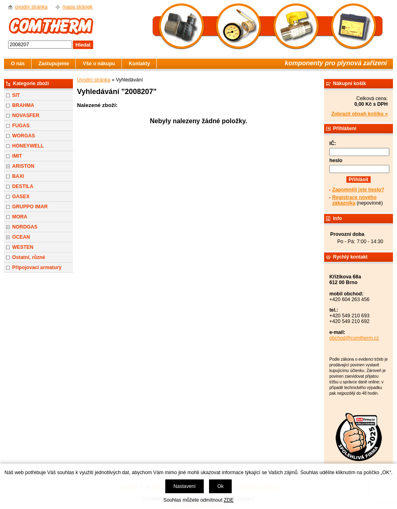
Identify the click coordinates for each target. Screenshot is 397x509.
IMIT (17, 156)
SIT (16, 95)
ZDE (228, 500)
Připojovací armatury (37, 267)
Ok (220, 486)
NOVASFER (25, 115)
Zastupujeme (53, 63)
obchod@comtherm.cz (354, 338)
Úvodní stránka (93, 80)
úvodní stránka (31, 7)
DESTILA (22, 186)
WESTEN (22, 247)
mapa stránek (77, 7)
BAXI (18, 176)
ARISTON (23, 166)
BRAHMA (23, 105)
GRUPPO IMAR (30, 207)
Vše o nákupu (99, 63)
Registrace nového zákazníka (354, 200)
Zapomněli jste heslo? (358, 189)
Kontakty (139, 63)
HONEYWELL (28, 146)
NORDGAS (25, 227)
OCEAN (21, 237)
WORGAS (23, 136)
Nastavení (184, 486)
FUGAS (21, 125)
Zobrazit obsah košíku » (359, 114)
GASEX (21, 196)
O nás (18, 63)
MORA (19, 217)
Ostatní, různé (28, 257)
